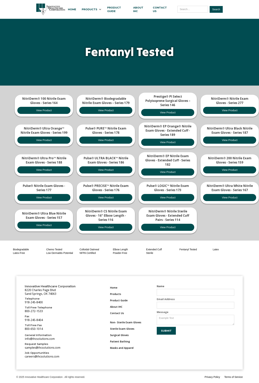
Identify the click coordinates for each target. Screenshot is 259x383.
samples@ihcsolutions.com (42, 348)
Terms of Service (233, 377)
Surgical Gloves (119, 335)
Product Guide (114, 9)
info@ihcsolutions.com (40, 339)
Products (115, 294)
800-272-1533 (34, 311)
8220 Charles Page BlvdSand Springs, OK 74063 (40, 292)
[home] (50, 9)
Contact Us (160, 9)
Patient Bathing (120, 341)
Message (162, 312)
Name (160, 286)
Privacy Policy (212, 377)
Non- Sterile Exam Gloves (125, 322)
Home (72, 9)
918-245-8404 (34, 320)
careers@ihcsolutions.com (42, 356)
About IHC (138, 9)
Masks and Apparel (122, 348)
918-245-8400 (34, 302)
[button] (91, 9)
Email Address (166, 299)
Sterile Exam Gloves (122, 328)
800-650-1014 (34, 329)
